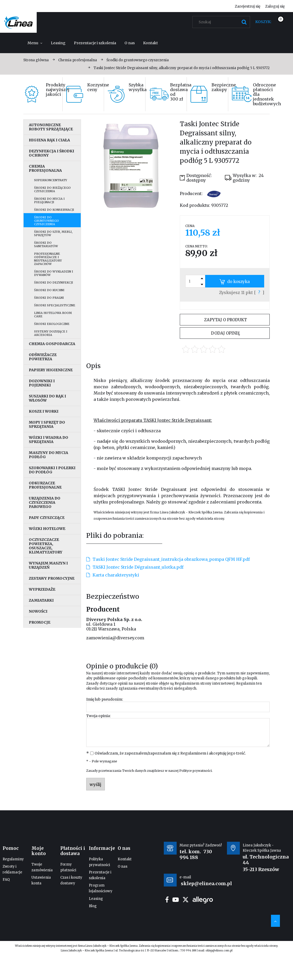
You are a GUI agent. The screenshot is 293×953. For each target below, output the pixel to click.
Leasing (96, 898)
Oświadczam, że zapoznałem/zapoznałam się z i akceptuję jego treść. (170, 753)
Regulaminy (13, 859)
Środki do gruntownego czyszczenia (46, 220)
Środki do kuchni (49, 290)
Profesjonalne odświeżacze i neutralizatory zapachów (48, 259)
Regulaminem (187, 683)
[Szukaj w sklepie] (222, 22)
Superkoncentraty (50, 180)
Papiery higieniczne (51, 370)
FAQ (6, 879)
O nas (122, 866)
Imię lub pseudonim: (104, 699)
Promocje (39, 622)
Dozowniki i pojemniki (42, 383)
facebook (167, 899)
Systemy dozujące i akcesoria (50, 333)
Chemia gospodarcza (52, 343)
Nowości (38, 611)
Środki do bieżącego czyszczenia (52, 189)
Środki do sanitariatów (46, 244)
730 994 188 (196, 854)
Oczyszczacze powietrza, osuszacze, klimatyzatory (45, 546)
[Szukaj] (244, 22)
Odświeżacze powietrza (43, 356)
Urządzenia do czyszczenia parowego (44, 502)
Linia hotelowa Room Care (53, 314)
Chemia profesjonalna (45, 168)
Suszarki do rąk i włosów (47, 398)
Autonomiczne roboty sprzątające (51, 127)
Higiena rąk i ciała (49, 140)
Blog (93, 906)
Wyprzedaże (42, 589)
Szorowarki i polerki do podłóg (52, 470)
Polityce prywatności (195, 771)
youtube (175, 899)
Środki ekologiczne (51, 324)
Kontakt (125, 859)
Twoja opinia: (98, 715)
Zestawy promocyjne (51, 578)
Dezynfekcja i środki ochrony (51, 153)
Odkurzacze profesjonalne (45, 485)
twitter (185, 899)
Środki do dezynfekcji (53, 282)
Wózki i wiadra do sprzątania (48, 439)
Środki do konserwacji (54, 210)
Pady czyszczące (46, 517)
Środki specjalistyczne (54, 305)
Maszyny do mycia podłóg (48, 454)
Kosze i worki (43, 411)
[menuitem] (35, 43)
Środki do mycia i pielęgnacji (49, 200)
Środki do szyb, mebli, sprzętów (53, 233)
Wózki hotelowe (47, 528)
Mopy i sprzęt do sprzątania (47, 424)
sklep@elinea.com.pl (218, 950)
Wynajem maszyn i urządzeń (48, 565)
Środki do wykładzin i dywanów (53, 273)
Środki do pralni (49, 298)
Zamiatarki (41, 600)
